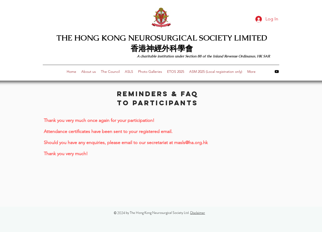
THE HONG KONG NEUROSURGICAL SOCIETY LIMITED (161, 38)
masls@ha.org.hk (191, 142)
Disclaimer (197, 212)
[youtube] (276, 71)
